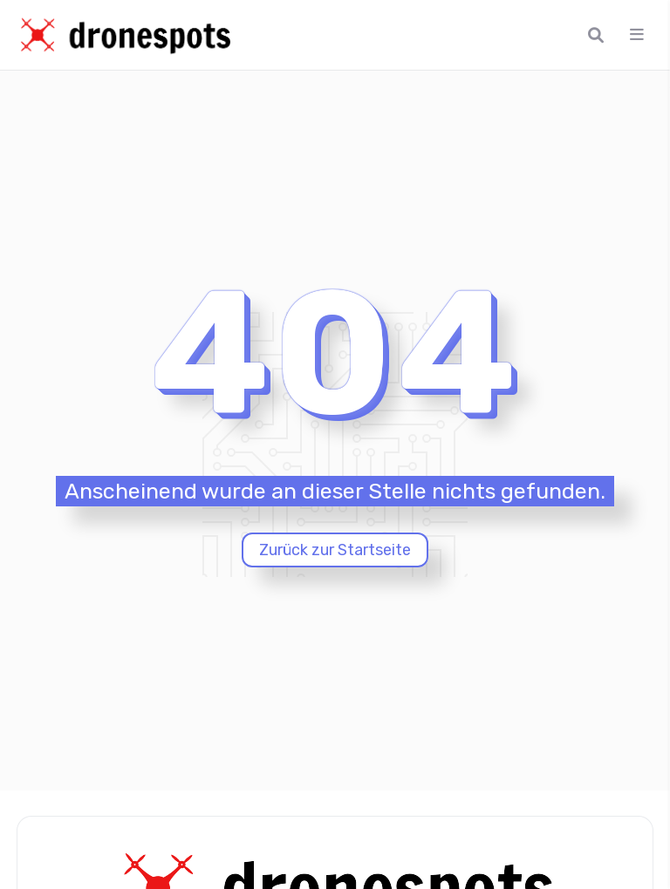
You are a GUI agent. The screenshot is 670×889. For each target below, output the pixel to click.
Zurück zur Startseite (335, 550)
